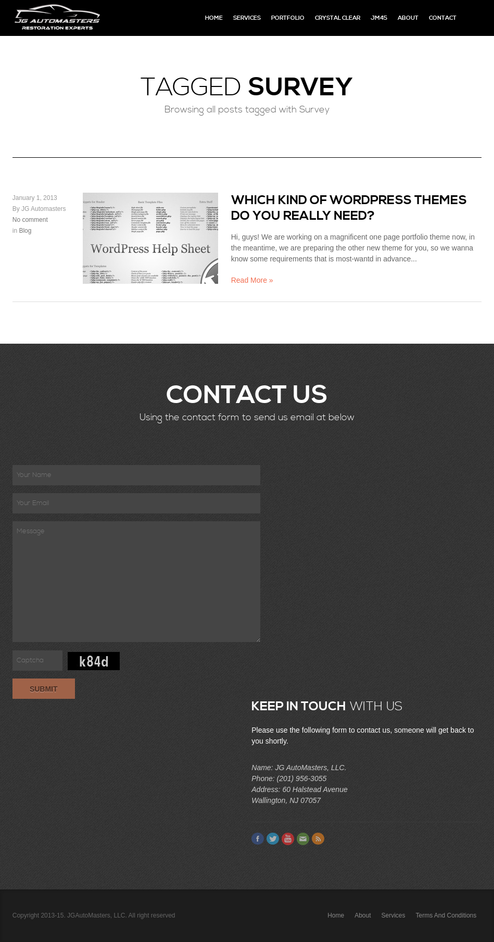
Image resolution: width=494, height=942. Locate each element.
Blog (25, 230)
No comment (30, 219)
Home (214, 18)
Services (247, 18)
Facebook (257, 839)
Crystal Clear (337, 18)
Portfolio (288, 18)
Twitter (273, 839)
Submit (44, 689)
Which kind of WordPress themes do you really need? (349, 208)
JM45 (379, 18)
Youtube (288, 839)
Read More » (252, 280)
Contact (443, 18)
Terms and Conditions (446, 915)
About (408, 18)
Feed (318, 839)
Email (303, 839)
